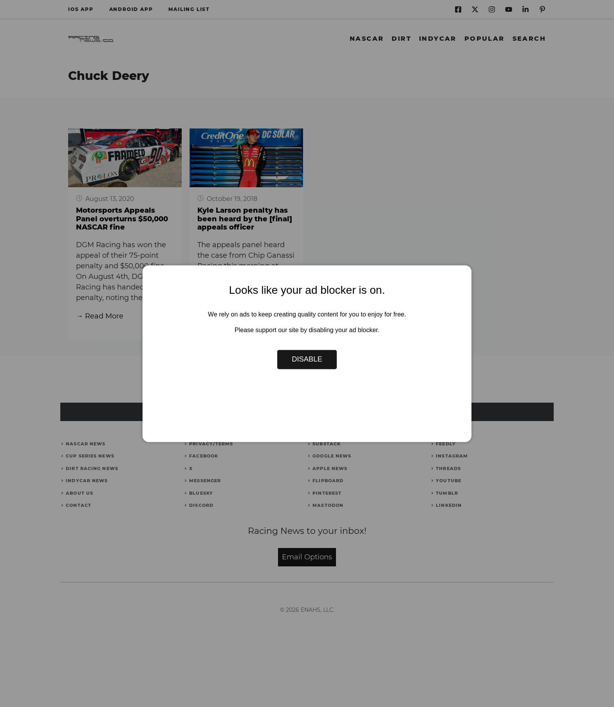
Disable (307, 359)
